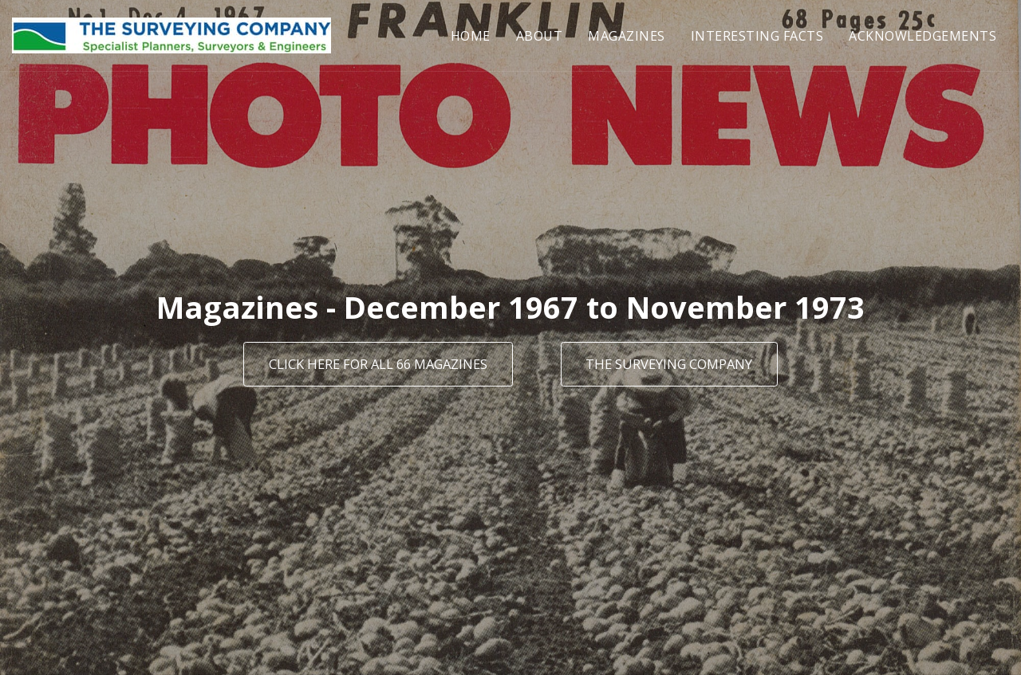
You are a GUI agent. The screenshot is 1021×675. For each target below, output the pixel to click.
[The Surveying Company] (669, 364)
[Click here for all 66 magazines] (377, 364)
